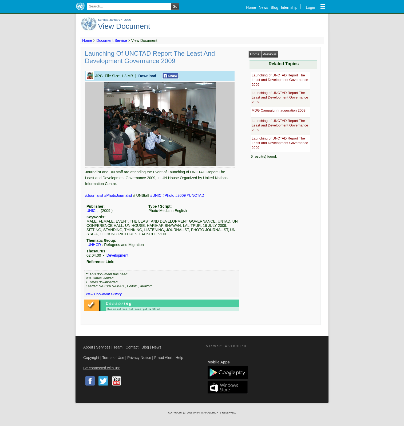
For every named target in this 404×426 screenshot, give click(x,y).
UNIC (91, 210)
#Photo (169, 195)
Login (310, 7)
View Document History (104, 294)
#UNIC (156, 195)
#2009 (181, 195)
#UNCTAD (195, 195)
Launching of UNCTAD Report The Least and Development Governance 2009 (280, 80)
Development (116, 255)
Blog (274, 7)
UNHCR (94, 245)
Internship (289, 7)
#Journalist (94, 195)
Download (147, 76)
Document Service (111, 40)
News (263, 7)
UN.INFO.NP (200, 412)
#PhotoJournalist (118, 195)
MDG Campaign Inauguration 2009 (279, 110)
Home (251, 7)
